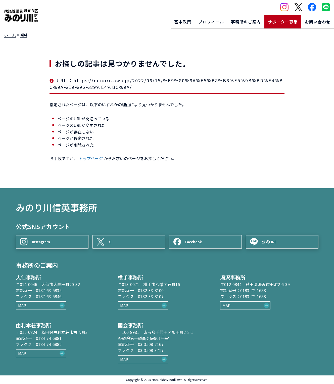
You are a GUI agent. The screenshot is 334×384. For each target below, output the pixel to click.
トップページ (91, 158)
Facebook (195, 238)
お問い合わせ (315, 20)
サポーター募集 (276, 20)
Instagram (43, 238)
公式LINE (271, 238)
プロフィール (196, 20)
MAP (22, 305)
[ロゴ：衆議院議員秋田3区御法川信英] (21, 13)
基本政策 (164, 20)
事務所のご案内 (235, 20)
